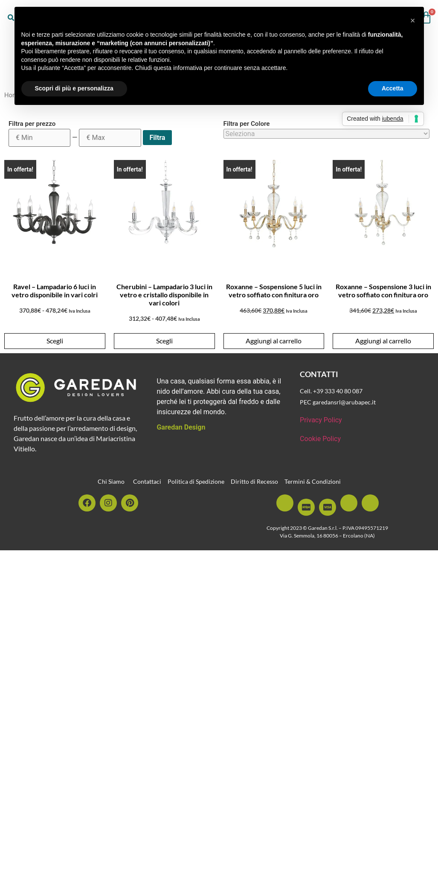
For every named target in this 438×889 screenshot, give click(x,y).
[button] (413, 20)
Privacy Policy (321, 420)
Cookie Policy (320, 439)
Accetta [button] (392, 88)
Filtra (157, 138)
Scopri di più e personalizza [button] (74, 88)
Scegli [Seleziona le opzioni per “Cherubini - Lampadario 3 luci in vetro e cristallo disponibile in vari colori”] (164, 341)
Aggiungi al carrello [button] (274, 341)
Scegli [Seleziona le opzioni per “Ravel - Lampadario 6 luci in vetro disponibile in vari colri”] (54, 341)
